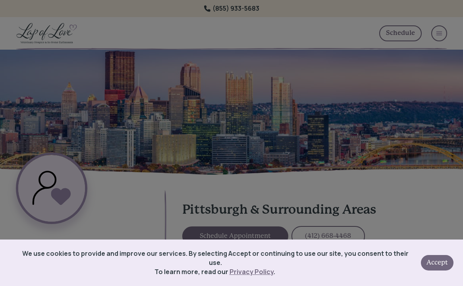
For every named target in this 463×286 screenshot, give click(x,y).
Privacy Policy (252, 271)
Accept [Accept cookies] (437, 262)
